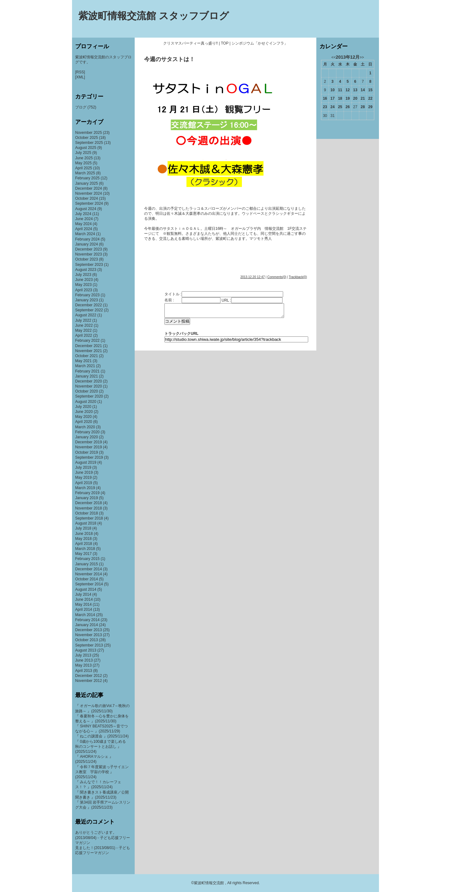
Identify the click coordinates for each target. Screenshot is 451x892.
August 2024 (85, 209)
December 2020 (88, 381)
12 (347, 90)
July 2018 (83, 528)
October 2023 (86, 259)
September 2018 (89, 518)
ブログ (80, 107)
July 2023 (83, 274)
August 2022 (85, 315)
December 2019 (88, 442)
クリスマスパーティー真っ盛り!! (190, 43)
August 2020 (85, 401)
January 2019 (86, 498)
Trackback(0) (298, 277)
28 (363, 107)
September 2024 (89, 203)
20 (355, 98)
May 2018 (83, 538)
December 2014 (88, 569)
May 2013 (83, 665)
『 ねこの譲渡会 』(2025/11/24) (102, 736)
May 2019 (83, 477)
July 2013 (83, 655)
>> (362, 57)
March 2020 (85, 427)
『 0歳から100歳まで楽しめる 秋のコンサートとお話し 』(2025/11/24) (102, 746)
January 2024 (86, 244)
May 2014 (83, 604)
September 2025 (89, 142)
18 (340, 98)
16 (325, 98)
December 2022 (88, 305)
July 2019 (83, 467)
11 (340, 90)
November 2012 (88, 680)
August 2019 (85, 462)
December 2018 (88, 503)
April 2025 (83, 168)
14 (363, 90)
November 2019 (88, 447)
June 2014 (84, 599)
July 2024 (83, 214)
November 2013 (88, 635)
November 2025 (88, 132)
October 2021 (86, 356)
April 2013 (83, 670)
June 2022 (84, 325)
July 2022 (83, 320)
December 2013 (88, 630)
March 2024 (85, 234)
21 (363, 98)
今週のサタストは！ (169, 59)
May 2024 (83, 224)
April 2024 (83, 229)
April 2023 (83, 290)
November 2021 (88, 351)
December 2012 (88, 675)
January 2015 (86, 564)
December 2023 (88, 249)
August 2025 (85, 147)
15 (370, 90)
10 (332, 90)
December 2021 (88, 346)
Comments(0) (276, 277)
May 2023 (83, 284)
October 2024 (86, 198)
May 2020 (83, 416)
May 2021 (83, 361)
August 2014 (85, 589)
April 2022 (83, 335)
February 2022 (87, 340)
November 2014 (88, 574)
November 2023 (88, 254)
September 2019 (89, 457)
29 (370, 107)
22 (370, 98)
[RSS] (80, 72)
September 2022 (89, 310)
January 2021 (86, 376)
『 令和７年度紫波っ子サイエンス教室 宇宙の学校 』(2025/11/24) (102, 772)
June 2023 (84, 279)
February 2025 (87, 178)
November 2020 (88, 386)
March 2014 (85, 615)
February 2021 (87, 371)
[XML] (80, 77)
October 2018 (86, 513)
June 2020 (84, 411)
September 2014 (89, 584)
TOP (224, 43)
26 (347, 107)
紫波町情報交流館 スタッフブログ (153, 15)
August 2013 (85, 650)
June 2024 (84, 219)
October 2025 (86, 137)
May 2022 (83, 330)
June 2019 (84, 472)
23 (325, 107)
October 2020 (86, 391)
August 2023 (85, 269)
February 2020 (87, 432)
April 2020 (83, 422)
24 (332, 107)
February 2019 (87, 493)
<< (333, 57)
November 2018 (88, 508)
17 (332, 98)
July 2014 (83, 594)
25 (340, 107)
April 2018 (83, 543)
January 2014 (86, 625)
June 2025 (84, 158)
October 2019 (86, 452)
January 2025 (86, 183)
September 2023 (89, 264)
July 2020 (83, 406)
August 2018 (85, 523)
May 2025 (83, 163)
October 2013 (86, 640)
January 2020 (86, 437)
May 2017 (83, 554)
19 (347, 98)
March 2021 (85, 366)
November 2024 (88, 193)
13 (355, 90)
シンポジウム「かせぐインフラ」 (259, 43)
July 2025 (83, 152)
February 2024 (87, 239)
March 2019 (85, 488)
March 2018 (85, 548)
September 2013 (89, 645)
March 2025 (85, 173)
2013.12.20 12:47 (252, 277)
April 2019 (83, 483)
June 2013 (84, 660)
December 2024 (88, 188)
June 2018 (84, 533)
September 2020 (89, 396)
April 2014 (83, 609)
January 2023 (86, 300)
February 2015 (87, 559)
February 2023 (87, 295)
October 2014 (86, 579)
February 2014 (87, 620)
